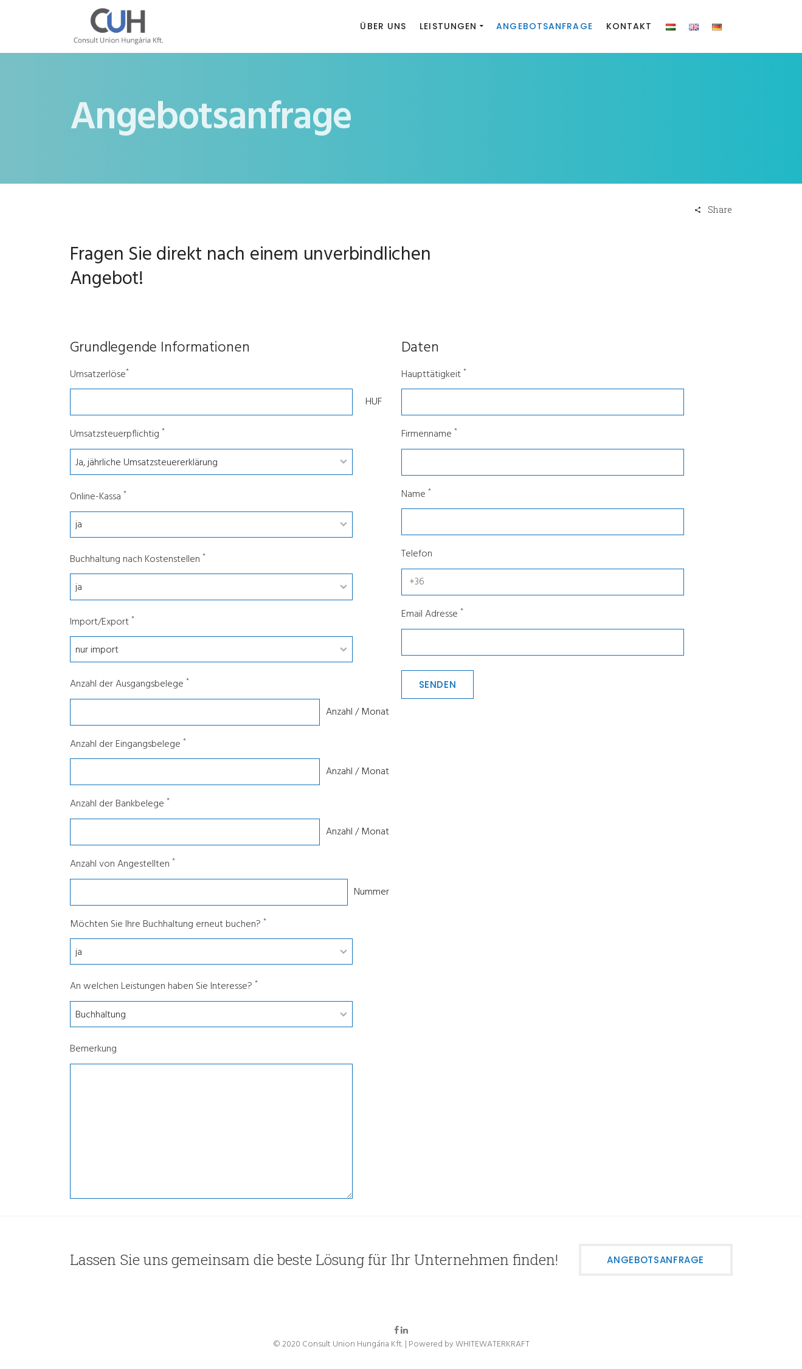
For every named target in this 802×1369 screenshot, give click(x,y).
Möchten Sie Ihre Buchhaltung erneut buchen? (168, 924)
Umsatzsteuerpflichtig (117, 434)
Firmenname (429, 434)
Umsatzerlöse (99, 375)
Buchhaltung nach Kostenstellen (138, 559)
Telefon (416, 554)
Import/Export (102, 622)
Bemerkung (93, 1049)
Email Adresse (432, 614)
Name (416, 494)
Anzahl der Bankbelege (120, 804)
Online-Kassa (98, 497)
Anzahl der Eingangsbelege (128, 744)
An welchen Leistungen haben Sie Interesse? (164, 986)
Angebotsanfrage (655, 1259)
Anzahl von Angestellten (122, 864)
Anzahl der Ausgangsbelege (129, 684)
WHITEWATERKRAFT (492, 1344)
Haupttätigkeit (433, 375)
